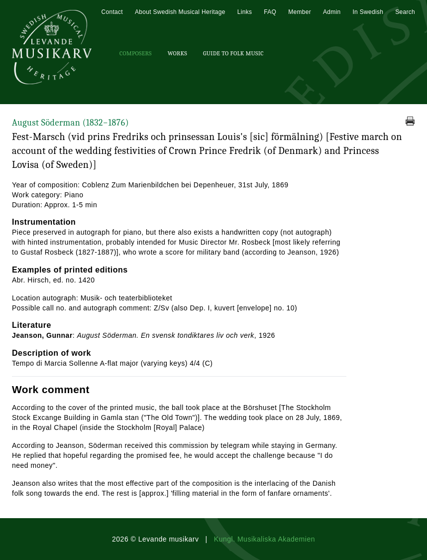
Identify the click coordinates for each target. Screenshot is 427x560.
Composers (135, 53)
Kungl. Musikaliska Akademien (264, 539)
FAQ (270, 11)
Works (177, 53)
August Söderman (70, 123)
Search (405, 11)
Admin (332, 11)
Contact (111, 11)
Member (299, 11)
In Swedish (367, 11)
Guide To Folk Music (233, 53)
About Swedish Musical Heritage (180, 11)
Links (244, 11)
